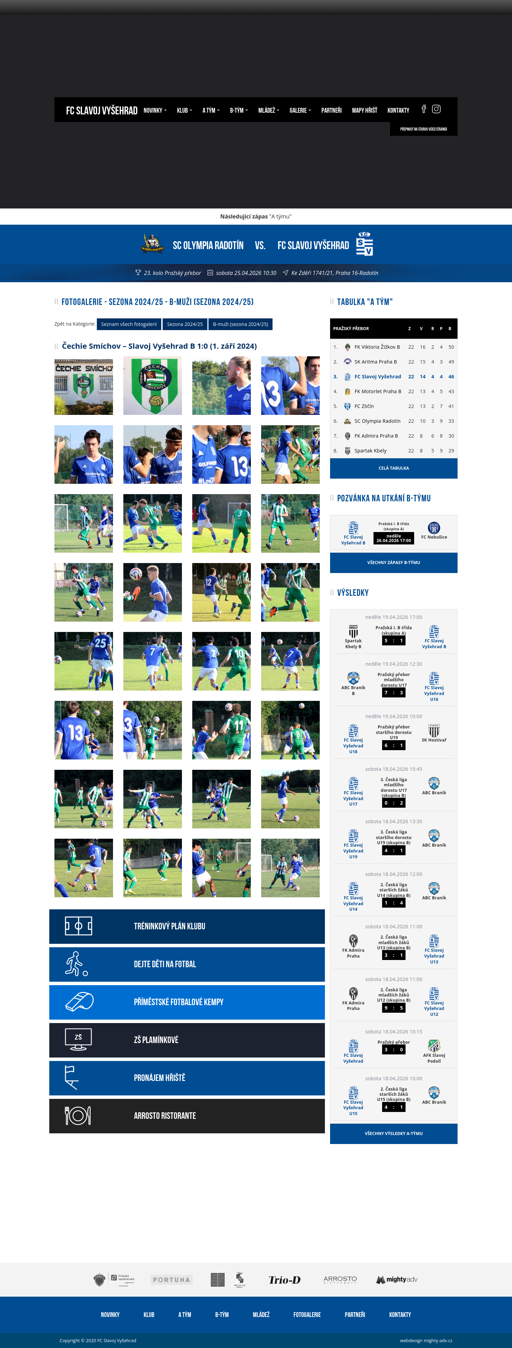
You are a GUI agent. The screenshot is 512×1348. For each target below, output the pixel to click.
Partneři (331, 109)
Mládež (268, 109)
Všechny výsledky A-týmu (394, 1133)
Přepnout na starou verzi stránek (423, 129)
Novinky (155, 109)
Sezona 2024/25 (185, 324)
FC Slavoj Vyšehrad (101, 109)
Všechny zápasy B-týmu (393, 562)
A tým (211, 109)
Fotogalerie (307, 1313)
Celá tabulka (394, 468)
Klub (184, 109)
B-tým (239, 109)
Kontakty (398, 109)
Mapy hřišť (364, 109)
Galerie (300, 109)
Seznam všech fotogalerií (129, 324)
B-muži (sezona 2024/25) (240, 324)
